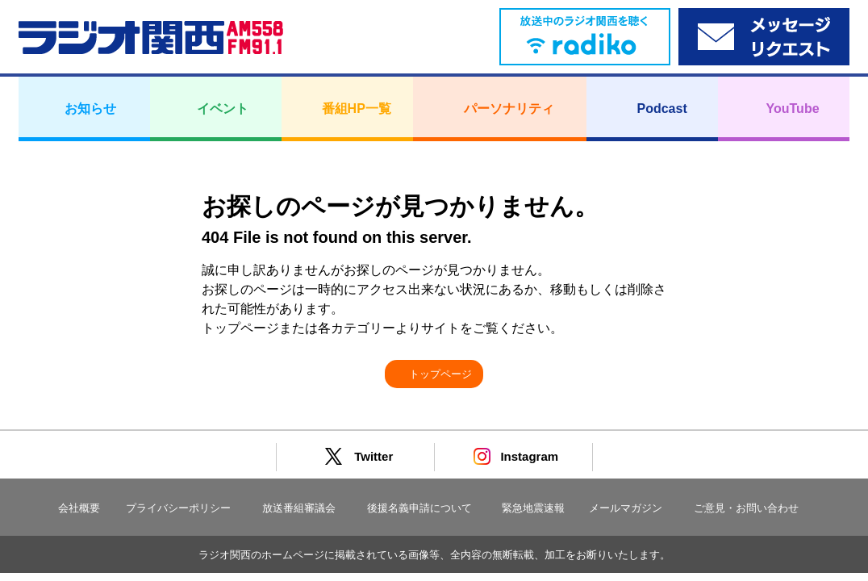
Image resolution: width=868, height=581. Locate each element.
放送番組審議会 (299, 508)
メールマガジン (625, 508)
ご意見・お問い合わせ (746, 508)
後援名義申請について (419, 508)
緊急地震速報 (533, 508)
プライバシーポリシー (178, 508)
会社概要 (79, 508)
